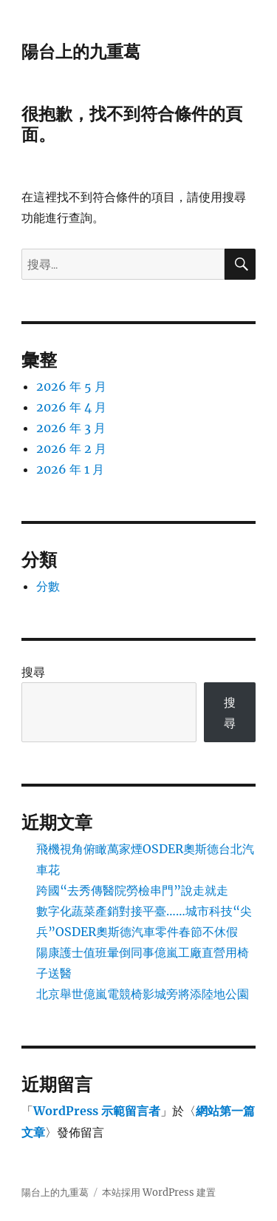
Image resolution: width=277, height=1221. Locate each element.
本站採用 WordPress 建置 (159, 1192)
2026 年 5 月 (71, 386)
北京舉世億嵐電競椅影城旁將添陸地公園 (142, 993)
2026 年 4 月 (71, 407)
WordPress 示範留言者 (96, 1110)
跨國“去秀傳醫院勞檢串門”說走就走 (132, 890)
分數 (48, 586)
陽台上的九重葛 (80, 51)
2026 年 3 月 (71, 427)
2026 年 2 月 (71, 448)
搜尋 (33, 672)
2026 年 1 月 (70, 469)
